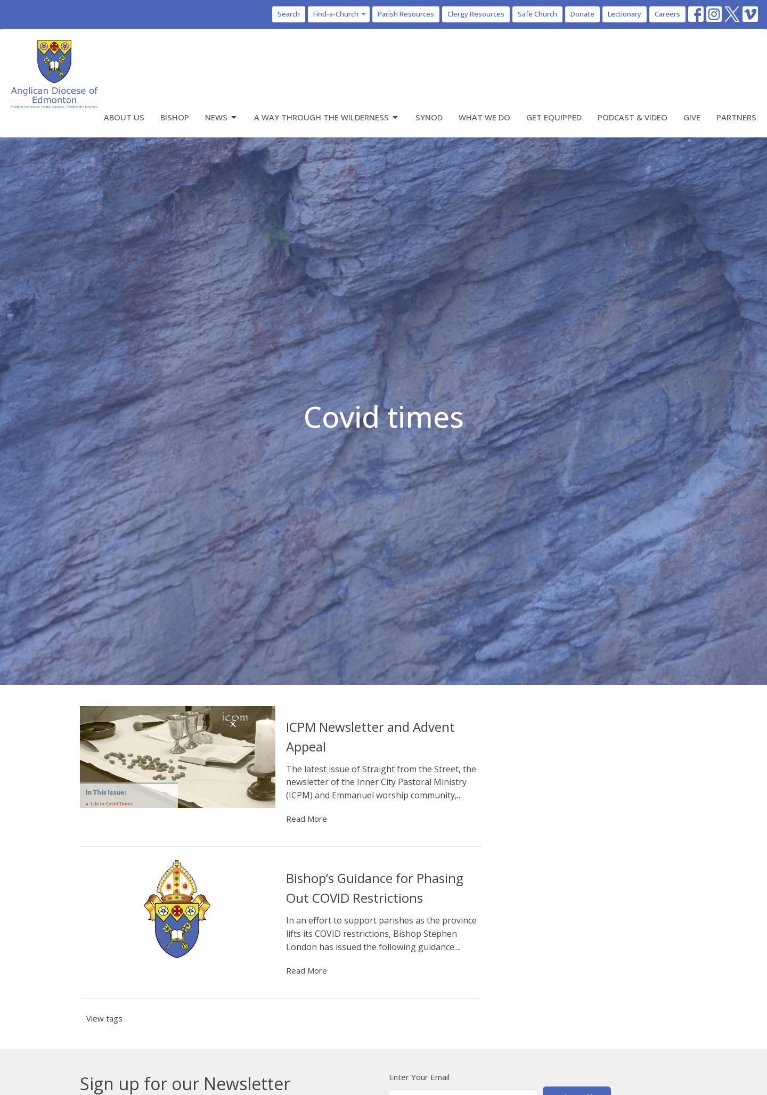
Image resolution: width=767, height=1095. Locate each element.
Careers (667, 14)
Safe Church (537, 14)
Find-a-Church (340, 14)
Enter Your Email (419, 1077)
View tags (104, 1018)
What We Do (484, 117)
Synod (429, 117)
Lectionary (624, 14)
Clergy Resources (475, 14)
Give (691, 117)
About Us (124, 117)
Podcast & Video (632, 117)
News (221, 117)
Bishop (174, 117)
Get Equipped (554, 117)
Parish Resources (406, 14)
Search (289, 14)
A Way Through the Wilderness (326, 117)
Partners (736, 117)
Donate (582, 14)
